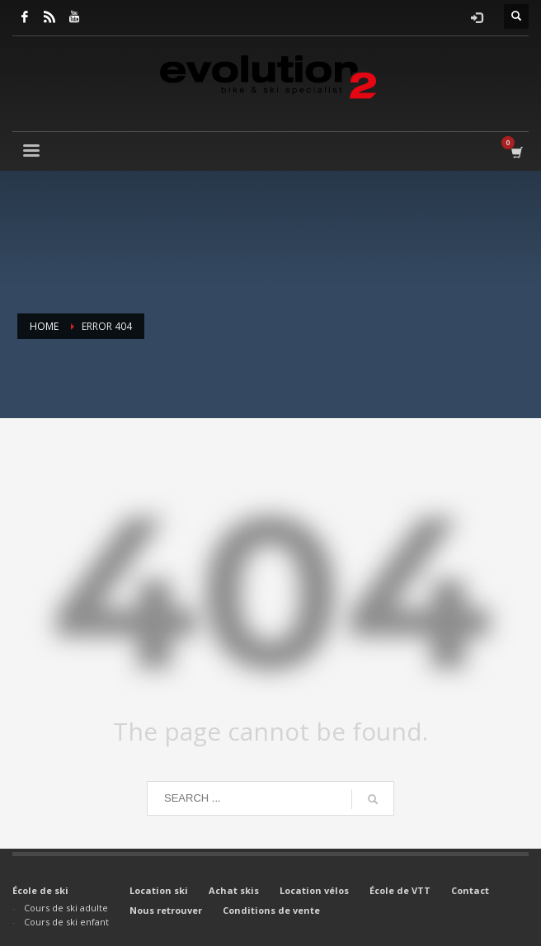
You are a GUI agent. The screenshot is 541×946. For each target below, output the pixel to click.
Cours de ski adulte (66, 907)
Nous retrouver (165, 910)
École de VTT (399, 890)
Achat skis (234, 890)
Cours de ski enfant (66, 921)
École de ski (40, 890)
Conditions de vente (271, 910)
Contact (470, 890)
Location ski (158, 890)
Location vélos (314, 890)
